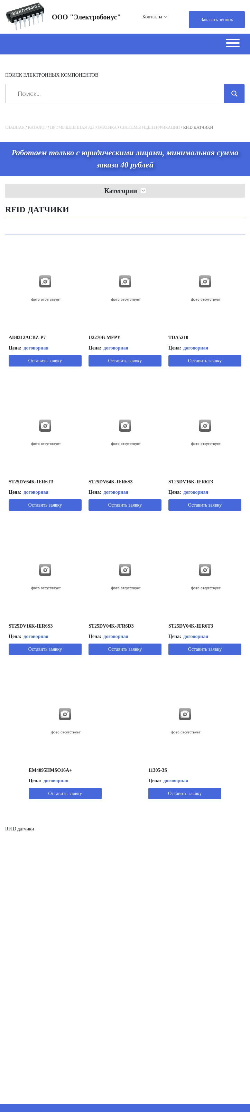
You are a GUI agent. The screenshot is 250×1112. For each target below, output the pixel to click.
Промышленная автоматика (83, 127)
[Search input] (117, 93)
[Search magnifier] (234, 93)
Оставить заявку (45, 360)
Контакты (152, 16)
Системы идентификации (150, 127)
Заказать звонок (217, 19)
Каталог (37, 127)
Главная (15, 127)
